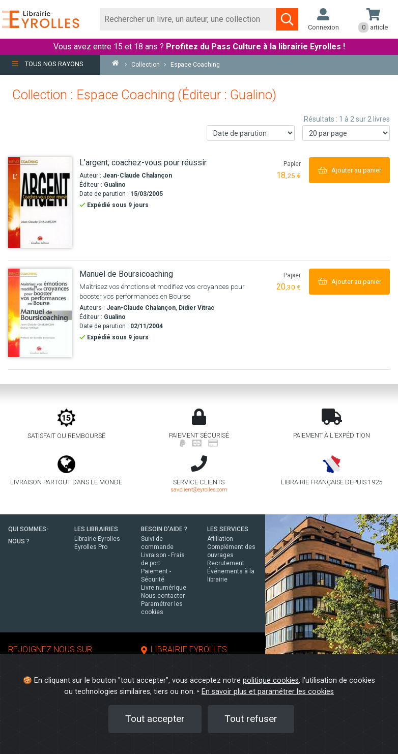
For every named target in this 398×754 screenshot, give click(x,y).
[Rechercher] (188, 19)
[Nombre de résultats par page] (346, 133)
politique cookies (271, 680)
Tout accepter (155, 718)
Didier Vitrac (196, 307)
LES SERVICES (227, 529)
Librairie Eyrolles (97, 538)
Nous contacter (163, 595)
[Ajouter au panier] (349, 170)
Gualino (115, 184)
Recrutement (225, 563)
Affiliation (220, 538)
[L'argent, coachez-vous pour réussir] (40, 202)
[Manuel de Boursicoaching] (40, 313)
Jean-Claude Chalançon (137, 175)
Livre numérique (163, 587)
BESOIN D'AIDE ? (164, 529)
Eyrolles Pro (90, 546)
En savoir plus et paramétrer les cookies (268, 691)
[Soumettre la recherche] (287, 19)
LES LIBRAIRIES (96, 529)
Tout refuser (250, 718)
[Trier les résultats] (251, 133)
